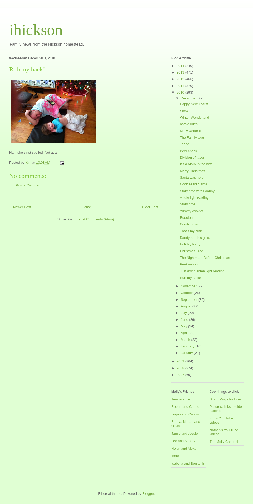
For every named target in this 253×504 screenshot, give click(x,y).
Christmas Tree (191, 251)
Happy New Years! (194, 104)
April (185, 333)
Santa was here (191, 178)
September (189, 300)
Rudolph (186, 218)
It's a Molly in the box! (196, 164)
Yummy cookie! (191, 211)
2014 (181, 66)
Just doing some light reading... (203, 271)
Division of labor (192, 157)
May (184, 326)
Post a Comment (28, 185)
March (186, 340)
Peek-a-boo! (189, 264)
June (185, 320)
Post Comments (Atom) (96, 219)
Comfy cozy (189, 224)
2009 (181, 361)
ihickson (36, 29)
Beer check (188, 151)
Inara (175, 456)
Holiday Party (190, 244)
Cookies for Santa (193, 184)
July (184, 313)
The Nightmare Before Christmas (205, 258)
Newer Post (22, 207)
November (189, 286)
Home (86, 207)
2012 (181, 79)
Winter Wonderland (194, 117)
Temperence (180, 399)
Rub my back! (190, 278)
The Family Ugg (192, 137)
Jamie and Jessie (184, 433)
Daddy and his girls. (195, 238)
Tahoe (184, 144)
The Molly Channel (224, 442)
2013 (181, 72)
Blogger (148, 494)
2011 (181, 86)
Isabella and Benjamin (188, 464)
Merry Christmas (192, 171)
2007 (181, 375)
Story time (187, 204)
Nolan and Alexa (183, 448)
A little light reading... (195, 198)
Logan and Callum (185, 414)
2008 (181, 368)
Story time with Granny (197, 191)
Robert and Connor (186, 407)
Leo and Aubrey (183, 441)
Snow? (185, 111)
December (189, 98)
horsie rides (188, 124)
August (186, 306)
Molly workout (190, 131)
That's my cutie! (192, 231)
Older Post (150, 207)
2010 (181, 92)
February (188, 346)
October (187, 293)
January (187, 353)
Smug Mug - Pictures (225, 399)
